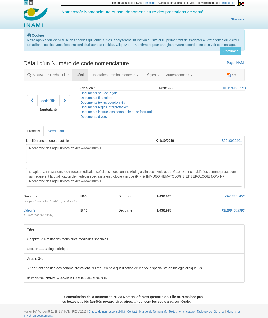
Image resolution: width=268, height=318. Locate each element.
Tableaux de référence (211, 311)
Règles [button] (152, 75)
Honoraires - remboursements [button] (114, 75)
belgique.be (228, 2)
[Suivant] (64, 100)
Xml (232, 75)
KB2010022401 (230, 141)
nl (25, 3)
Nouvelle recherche (48, 75)
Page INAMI (235, 63)
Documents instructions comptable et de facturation (117, 112)
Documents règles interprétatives (104, 107)
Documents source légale (99, 93)
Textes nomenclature (182, 311)
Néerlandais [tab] (56, 131)
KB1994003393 (234, 88)
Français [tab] (33, 131)
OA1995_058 (235, 196)
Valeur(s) (30, 210)
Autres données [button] (179, 75)
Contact (132, 311)
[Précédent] (32, 100)
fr (31, 3)
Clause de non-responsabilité (107, 311)
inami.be (150, 2)
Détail (82, 74)
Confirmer (230, 51)
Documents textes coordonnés (102, 102)
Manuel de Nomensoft (153, 311)
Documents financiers (96, 98)
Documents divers (93, 116)
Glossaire (237, 19)
